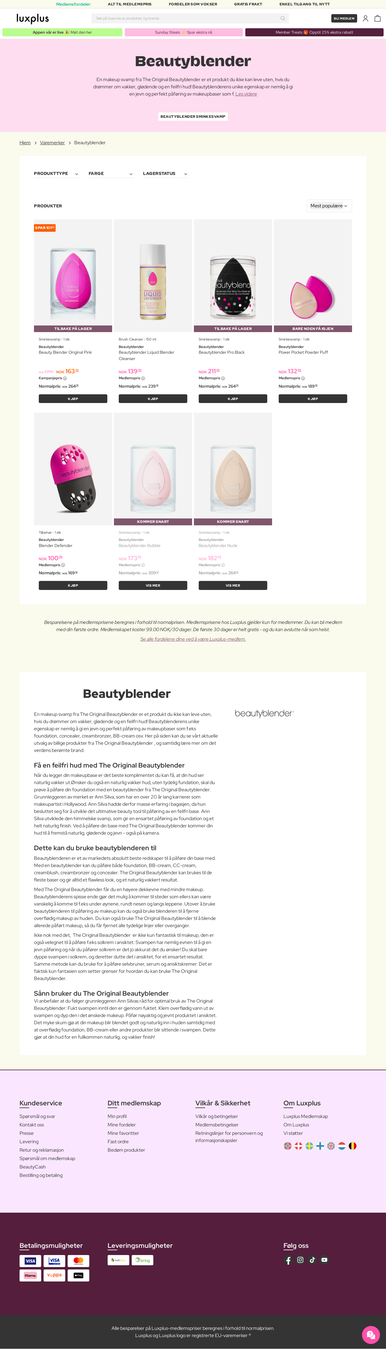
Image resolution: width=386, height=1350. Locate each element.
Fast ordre (118, 1142)
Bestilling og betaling (41, 1176)
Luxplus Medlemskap (305, 1117)
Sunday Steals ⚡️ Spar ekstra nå (184, 32)
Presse (27, 1134)
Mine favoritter (123, 1134)
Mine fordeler (122, 1125)
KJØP (73, 399)
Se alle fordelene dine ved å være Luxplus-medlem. (193, 640)
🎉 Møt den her (63, 32)
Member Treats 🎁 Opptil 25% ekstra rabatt (314, 32)
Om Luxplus (296, 1125)
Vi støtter (293, 1134)
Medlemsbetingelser (217, 1125)
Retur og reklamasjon (42, 1151)
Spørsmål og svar (37, 1117)
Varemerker (52, 143)
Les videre (246, 94)
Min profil (117, 1117)
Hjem (25, 143)
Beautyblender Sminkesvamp (193, 117)
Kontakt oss (32, 1125)
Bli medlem (342, 18)
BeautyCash (33, 1168)
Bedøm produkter (126, 1151)
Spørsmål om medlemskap (47, 1159)
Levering (29, 1142)
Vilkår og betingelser (216, 1117)
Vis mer (153, 586)
